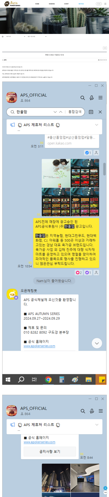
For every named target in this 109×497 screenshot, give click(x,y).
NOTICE (81, 4)
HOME (37, 4)
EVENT (66, 4)
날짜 (103, 439)
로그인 (98, 3)
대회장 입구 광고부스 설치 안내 (14, 451)
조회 (97, 439)
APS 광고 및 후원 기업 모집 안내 (15, 445)
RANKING (52, 4)
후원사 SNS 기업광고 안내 (13, 457)
